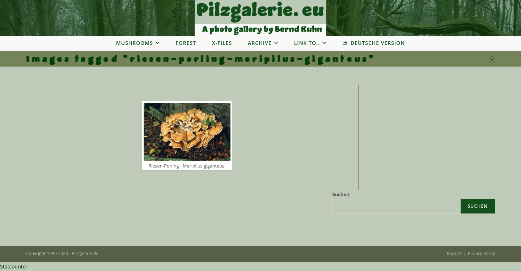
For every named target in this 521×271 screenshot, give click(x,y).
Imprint (454, 253)
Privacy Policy (481, 253)
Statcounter (13, 266)
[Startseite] (492, 59)
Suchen (340, 194)
